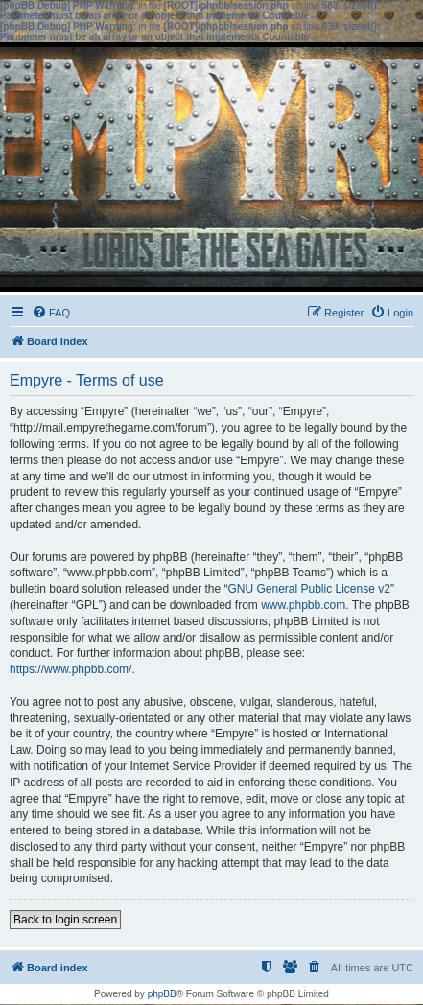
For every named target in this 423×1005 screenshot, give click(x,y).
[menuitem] (51, 312)
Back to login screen (65, 919)
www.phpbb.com (303, 605)
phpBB (162, 994)
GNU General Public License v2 (308, 589)
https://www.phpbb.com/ (70, 669)
